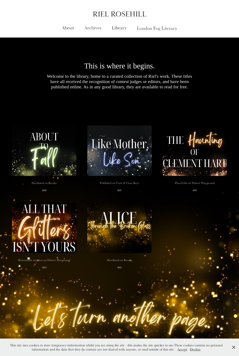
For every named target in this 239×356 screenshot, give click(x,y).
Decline (195, 349)
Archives (92, 28)
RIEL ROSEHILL (120, 14)
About (68, 28)
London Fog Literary (157, 28)
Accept (182, 349)
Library (119, 28)
